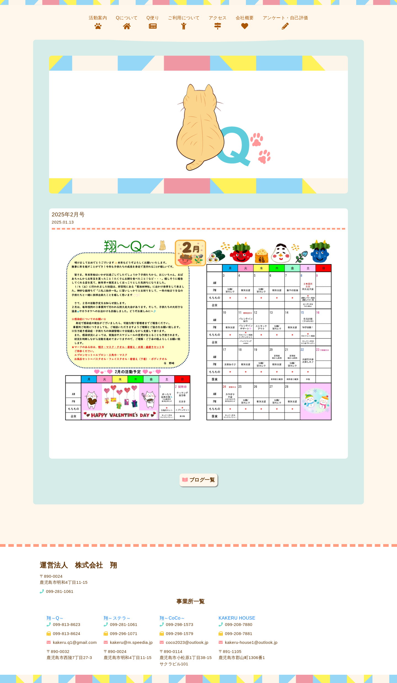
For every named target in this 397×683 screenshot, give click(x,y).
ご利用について (184, 17)
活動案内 (98, 17)
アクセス (218, 17)
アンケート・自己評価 (285, 17)
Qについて (127, 17)
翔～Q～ (55, 618)
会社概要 (245, 17)
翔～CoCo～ (172, 618)
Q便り (152, 17)
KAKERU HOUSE (237, 618)
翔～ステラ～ (117, 618)
